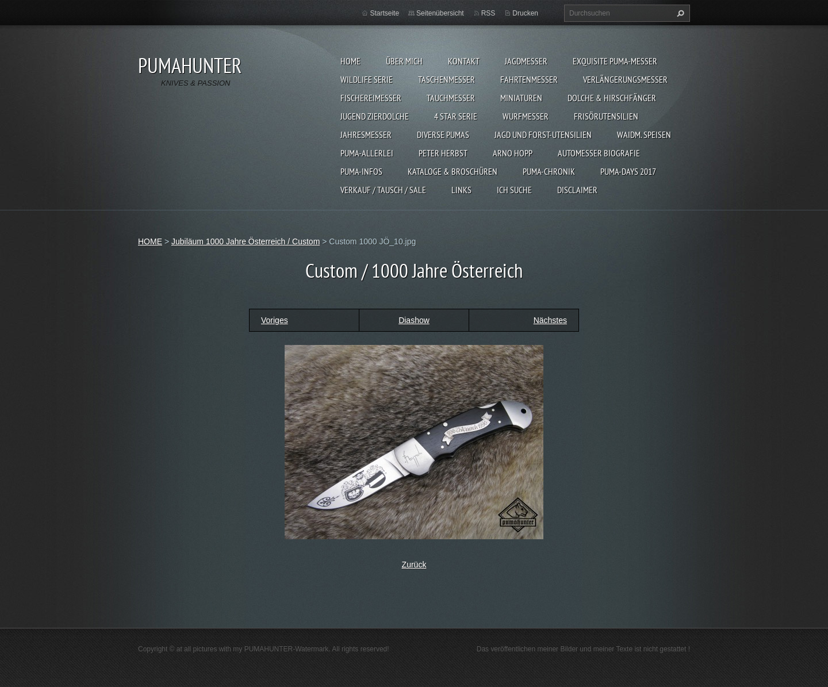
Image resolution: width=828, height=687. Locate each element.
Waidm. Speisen (644, 134)
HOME (350, 61)
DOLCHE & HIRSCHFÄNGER (612, 97)
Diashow (414, 320)
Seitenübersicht (440, 13)
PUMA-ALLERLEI (366, 153)
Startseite (384, 13)
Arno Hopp (512, 153)
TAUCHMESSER (451, 97)
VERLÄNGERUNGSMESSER (625, 79)
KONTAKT (464, 61)
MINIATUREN (521, 97)
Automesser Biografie (599, 153)
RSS (488, 13)
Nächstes (550, 320)
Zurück (414, 564)
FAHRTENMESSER (529, 79)
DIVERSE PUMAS (443, 134)
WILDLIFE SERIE (366, 79)
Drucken (525, 13)
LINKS (461, 189)
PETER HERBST (443, 153)
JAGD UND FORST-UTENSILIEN (543, 134)
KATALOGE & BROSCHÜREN (452, 171)
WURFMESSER (526, 116)
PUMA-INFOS (361, 171)
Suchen (679, 13)
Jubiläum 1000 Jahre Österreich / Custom (245, 241)
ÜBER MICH (404, 61)
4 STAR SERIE (455, 116)
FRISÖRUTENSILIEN (606, 116)
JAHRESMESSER (366, 134)
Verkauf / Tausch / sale (383, 189)
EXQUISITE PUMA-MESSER (615, 61)
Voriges (274, 320)
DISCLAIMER (577, 189)
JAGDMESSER (526, 61)
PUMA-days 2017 (628, 171)
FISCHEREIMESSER (370, 97)
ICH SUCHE (514, 189)
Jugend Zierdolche (374, 116)
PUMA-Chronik (549, 171)
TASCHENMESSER (446, 79)
